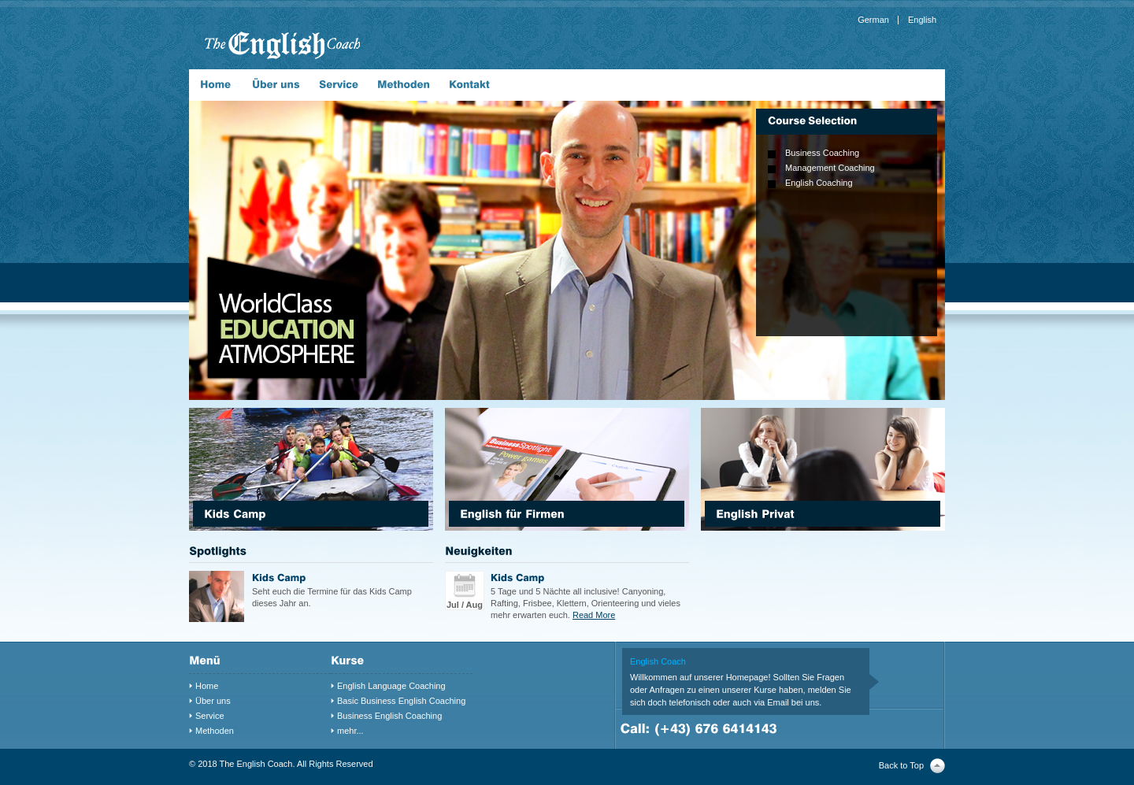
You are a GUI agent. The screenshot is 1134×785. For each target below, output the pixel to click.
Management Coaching (830, 167)
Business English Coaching (389, 715)
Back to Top (901, 765)
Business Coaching (822, 152)
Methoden (214, 730)
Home (206, 686)
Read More (594, 615)
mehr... (350, 730)
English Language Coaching (391, 686)
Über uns (213, 700)
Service (209, 715)
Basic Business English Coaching (401, 700)
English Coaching (819, 182)
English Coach (658, 661)
